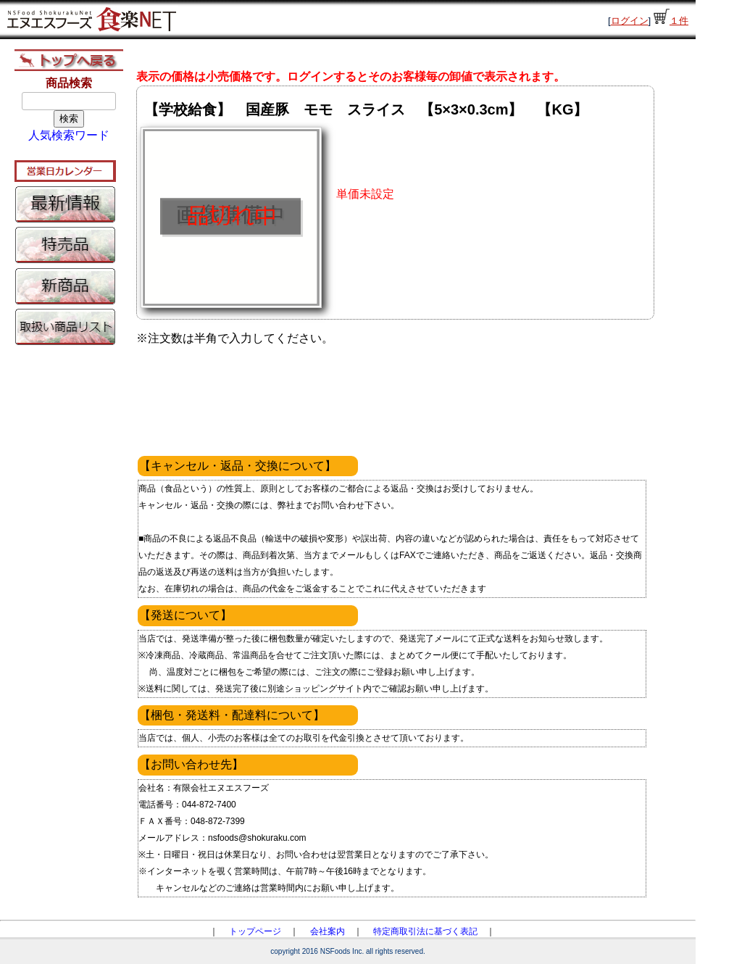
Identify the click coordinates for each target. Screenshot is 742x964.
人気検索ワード (68, 135)
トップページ (255, 931)
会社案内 (327, 931)
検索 (68, 118)
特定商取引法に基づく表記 (425, 931)
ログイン (630, 20)
